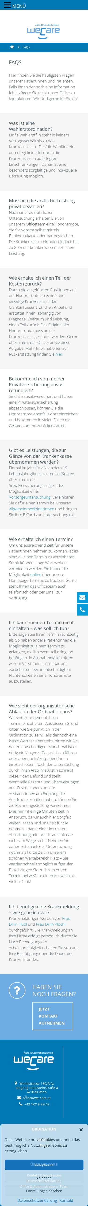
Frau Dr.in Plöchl (50, 924)
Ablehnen (44, 1178)
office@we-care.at (37, 1098)
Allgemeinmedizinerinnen (32, 508)
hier (58, 354)
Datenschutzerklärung (37, 1200)
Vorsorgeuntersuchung (29, 497)
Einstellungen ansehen (44, 1190)
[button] (81, 1129)
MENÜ (19, 6)
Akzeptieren (44, 1165)
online (36, 574)
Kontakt (66, 1200)
